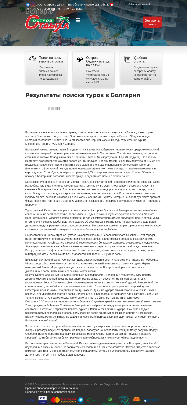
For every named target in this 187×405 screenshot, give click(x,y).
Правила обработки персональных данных (51, 388)
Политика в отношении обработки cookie (50, 391)
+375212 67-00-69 (67, 9)
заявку (152, 22)
